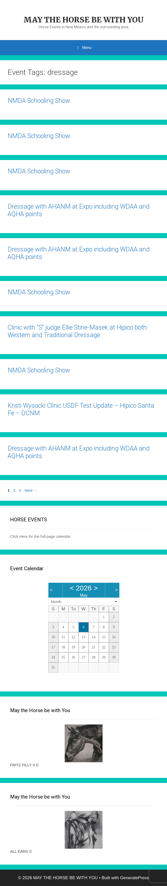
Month (56, 601)
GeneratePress (134, 877)
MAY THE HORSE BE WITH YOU (83, 19)
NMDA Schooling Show (39, 100)
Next (31, 490)
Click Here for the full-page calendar (40, 536)
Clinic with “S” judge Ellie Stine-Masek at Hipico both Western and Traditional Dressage (77, 331)
